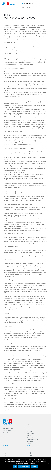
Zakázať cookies (24, 466)
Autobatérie (30, 441)
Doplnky (29, 435)
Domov (29, 423)
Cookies (34, 466)
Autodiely (29, 431)
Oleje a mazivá (30, 433)
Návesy (29, 429)
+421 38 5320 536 (28, 3)
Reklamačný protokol (32, 439)
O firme (29, 425)
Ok (15, 466)
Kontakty (29, 443)
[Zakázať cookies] (49, 463)
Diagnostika (30, 427)
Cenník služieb (30, 437)
